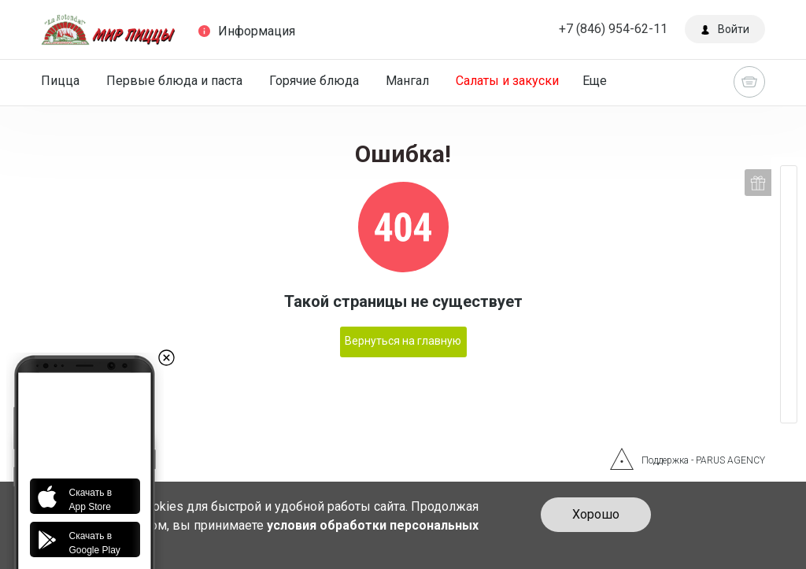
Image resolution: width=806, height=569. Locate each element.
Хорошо (595, 514)
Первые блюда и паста (174, 80)
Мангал (407, 80)
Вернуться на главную (403, 340)
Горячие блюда (314, 80)
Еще (594, 80)
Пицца (60, 80)
